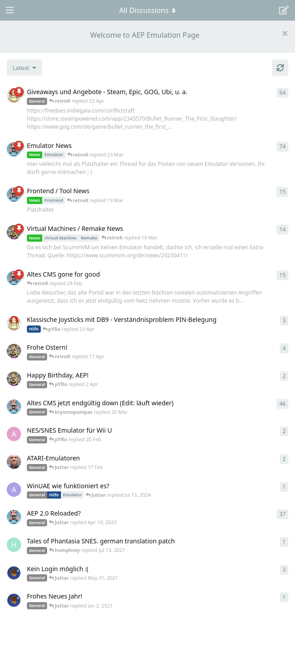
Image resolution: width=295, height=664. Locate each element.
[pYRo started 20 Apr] (14, 323)
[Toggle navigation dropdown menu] (147, 10)
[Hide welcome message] (285, 33)
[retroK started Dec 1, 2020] (14, 517)
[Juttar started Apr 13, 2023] (14, 232)
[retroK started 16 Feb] (14, 278)
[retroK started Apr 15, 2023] (14, 194)
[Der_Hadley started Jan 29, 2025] (14, 462)
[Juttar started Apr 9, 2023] (14, 351)
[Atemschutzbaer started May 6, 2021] (14, 572)
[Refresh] (280, 68)
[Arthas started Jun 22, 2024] (14, 489)
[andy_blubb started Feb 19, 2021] (14, 434)
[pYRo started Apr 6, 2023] (14, 95)
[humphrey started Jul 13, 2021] (14, 545)
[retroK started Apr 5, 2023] (14, 406)
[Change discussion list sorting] (24, 68)
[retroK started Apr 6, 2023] (14, 149)
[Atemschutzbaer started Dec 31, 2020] (14, 600)
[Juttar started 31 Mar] (14, 379)
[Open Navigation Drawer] (9, 10)
